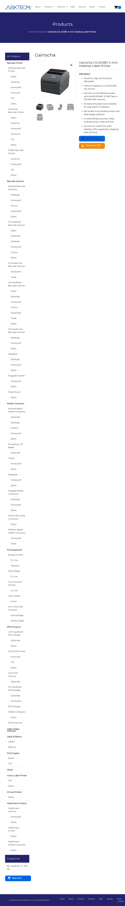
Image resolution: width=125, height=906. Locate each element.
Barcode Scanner (15, 181)
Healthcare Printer (13, 829)
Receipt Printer (15, 555)
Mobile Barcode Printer (16, 152)
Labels (11, 741)
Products (82, 899)
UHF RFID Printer (16, 651)
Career (119, 899)
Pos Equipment (14, 550)
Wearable (13, 354)
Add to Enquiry (93, 138)
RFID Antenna (15, 723)
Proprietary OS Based (15, 446)
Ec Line (14, 576)
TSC (13, 98)
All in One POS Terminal (15, 608)
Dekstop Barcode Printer (16, 69)
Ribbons (12, 747)
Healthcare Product (17, 803)
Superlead (16, 211)
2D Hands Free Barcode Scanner (16, 331)
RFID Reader (14, 706)
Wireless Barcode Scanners (16, 188)
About (72, 899)
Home (64, 899)
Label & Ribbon (14, 737)
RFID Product (14, 627)
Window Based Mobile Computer (17, 531)
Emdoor (15, 428)
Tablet (11, 458)
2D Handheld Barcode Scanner (16, 284)
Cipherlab (15, 236)
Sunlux (14, 206)
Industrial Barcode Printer (16, 111)
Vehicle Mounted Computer (16, 517)
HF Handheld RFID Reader (14, 688)
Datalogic (15, 195)
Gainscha (15, 82)
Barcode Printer (15, 63)
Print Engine (13, 753)
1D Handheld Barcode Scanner (16, 223)
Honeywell (16, 87)
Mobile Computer (15, 403)
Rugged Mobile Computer (15, 492)
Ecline (14, 601)
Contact (121, 901)
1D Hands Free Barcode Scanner (16, 264)
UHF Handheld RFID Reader (15, 633)
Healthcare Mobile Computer (17, 843)
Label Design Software (13, 730)
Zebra (13, 104)
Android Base (17, 615)
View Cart (16, 878)
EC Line (14, 560)
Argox (13, 76)
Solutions (92, 899)
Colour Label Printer (17, 775)
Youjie (13, 277)
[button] (71, 65)
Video (102, 899)
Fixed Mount (14, 392)
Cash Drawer (14, 596)
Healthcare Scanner (13, 810)
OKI (10, 780)
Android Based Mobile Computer (17, 410)
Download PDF (91, 145)
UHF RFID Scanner (13, 674)
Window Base (17, 621)
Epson (11, 786)
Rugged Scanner (16, 376)
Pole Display (14, 571)
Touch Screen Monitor (15, 583)
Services (110, 899)
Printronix (15, 93)
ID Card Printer (14, 792)
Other (10, 770)
